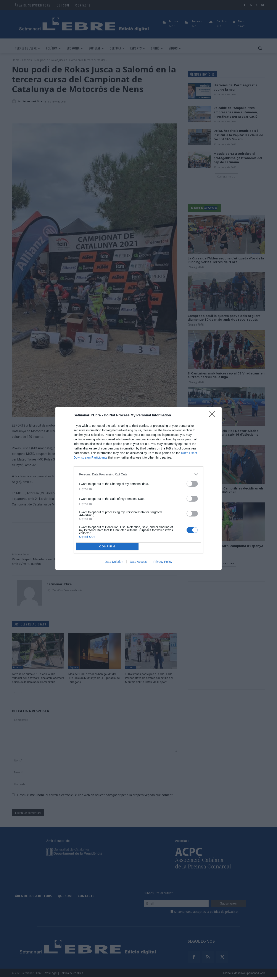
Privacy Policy (162, 561)
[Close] (213, 415)
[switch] (192, 484)
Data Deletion (114, 561)
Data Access (138, 561)
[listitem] (138, 474)
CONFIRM (107, 546)
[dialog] (138, 488)
